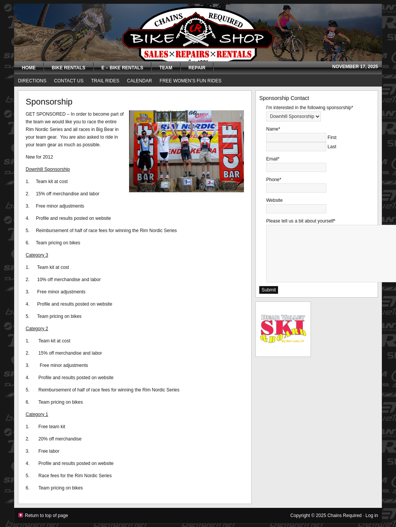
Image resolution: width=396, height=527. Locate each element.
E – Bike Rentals (122, 67)
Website (274, 200)
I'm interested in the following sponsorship (309, 107)
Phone (273, 179)
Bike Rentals (68, 67)
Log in (371, 515)
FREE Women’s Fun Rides (190, 80)
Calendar (139, 80)
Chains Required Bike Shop (198, 32)
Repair (196, 67)
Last (331, 146)
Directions (32, 80)
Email (273, 159)
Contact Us (68, 80)
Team (164, 68)
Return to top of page (46, 515)
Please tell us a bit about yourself (300, 221)
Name (273, 129)
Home (29, 67)
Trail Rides (105, 80)
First (331, 137)
